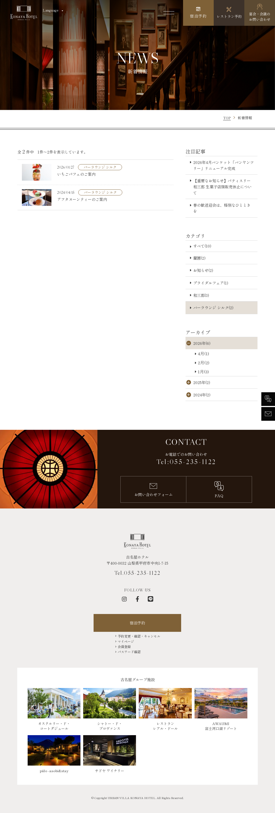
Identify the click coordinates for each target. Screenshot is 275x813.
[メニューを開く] (168, 12)
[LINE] (150, 599)
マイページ (126, 641)
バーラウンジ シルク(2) (213, 307)
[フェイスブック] (137, 599)
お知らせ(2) (203, 270)
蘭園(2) (199, 258)
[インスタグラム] (124, 599)
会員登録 (124, 646)
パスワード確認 (129, 651)
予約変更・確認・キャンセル (139, 636)
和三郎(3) (201, 295)
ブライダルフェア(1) (210, 283)
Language (51, 10)
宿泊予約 (137, 623)
